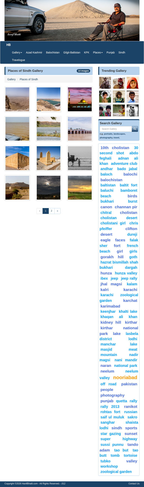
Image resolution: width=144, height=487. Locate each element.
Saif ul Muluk (112, 417)
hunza (106, 273)
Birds (132, 196)
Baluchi (106, 190)
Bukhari (107, 201)
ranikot (130, 406)
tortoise (130, 455)
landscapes (119, 134)
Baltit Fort (128, 185)
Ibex (104, 278)
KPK (86, 52)
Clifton (131, 228)
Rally (133, 401)
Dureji (132, 234)
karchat (130, 300)
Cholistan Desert (118, 218)
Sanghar (107, 422)
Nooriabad (125, 377)
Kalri (104, 289)
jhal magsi (111, 284)
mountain (108, 355)
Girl (120, 251)
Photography (112, 395)
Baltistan (108, 185)
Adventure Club (124, 163)
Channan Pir (126, 207)
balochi (130, 174)
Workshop (109, 466)
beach (105, 196)
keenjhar (108, 311)
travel (116, 137)
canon (106, 207)
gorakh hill (112, 257)
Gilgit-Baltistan (71, 52)
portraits (108, 134)
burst (132, 201)
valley (131, 461)
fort (117, 245)
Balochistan (53, 52)
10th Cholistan (114, 147)
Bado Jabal (127, 169)
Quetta (121, 401)
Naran (105, 365)
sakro (132, 417)
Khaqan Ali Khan (118, 317)
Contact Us (134, 483)
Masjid (106, 349)
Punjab (110, 52)
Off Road (108, 384)
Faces (120, 240)
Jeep (114, 278)
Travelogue (18, 59)
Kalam (132, 284)
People (106, 389)
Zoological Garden (116, 472)
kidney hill (110, 322)
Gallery (11, 79)
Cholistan (128, 212)
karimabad (110, 306)
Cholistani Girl (113, 223)
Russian (130, 412)
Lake (117, 333)
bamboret (129, 190)
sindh (117, 428)
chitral (106, 213)
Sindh (121, 52)
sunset (130, 433)
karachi (130, 289)
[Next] (57, 211)
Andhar (106, 169)
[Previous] (40, 211)
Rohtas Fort (110, 412)
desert (106, 234)
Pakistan (129, 384)
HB (8, 44)
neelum (107, 371)
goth (133, 257)
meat (133, 349)
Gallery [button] (17, 52)
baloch (106, 174)
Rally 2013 (109, 406)
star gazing (110, 434)
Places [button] (98, 52)
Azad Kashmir (34, 52)
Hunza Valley (126, 273)
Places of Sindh (29, 79)
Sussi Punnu (112, 444)
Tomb (115, 455)
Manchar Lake (118, 344)
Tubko (105, 461)
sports (131, 428)
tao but (121, 450)
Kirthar (131, 322)
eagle (105, 240)
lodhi (132, 339)
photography (106, 137)
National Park (125, 366)
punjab (106, 401)
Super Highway (118, 439)
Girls (133, 251)
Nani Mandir (126, 360)
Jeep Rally (129, 278)
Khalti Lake (128, 311)
